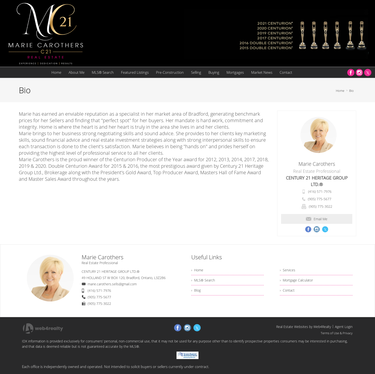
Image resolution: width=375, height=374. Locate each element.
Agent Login (344, 326)
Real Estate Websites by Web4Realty (303, 326)
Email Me (316, 218)
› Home (197, 270)
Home (340, 90)
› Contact (287, 290)
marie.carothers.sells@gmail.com (112, 284)
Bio (351, 90)
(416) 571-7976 (320, 191)
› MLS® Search (203, 280)
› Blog (196, 290)
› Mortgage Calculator (296, 280)
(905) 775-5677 (319, 199)
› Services (287, 270)
